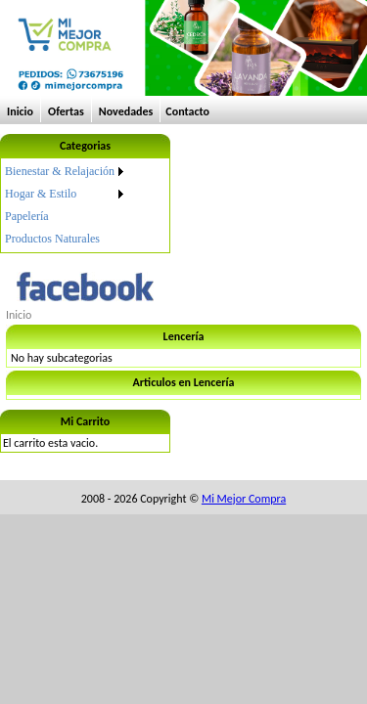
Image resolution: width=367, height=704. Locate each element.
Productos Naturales (52, 238)
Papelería (27, 216)
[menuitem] (65, 171)
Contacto (187, 111)
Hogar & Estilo (40, 193)
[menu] (65, 205)
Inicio (20, 111)
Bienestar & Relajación (60, 171)
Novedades (126, 111)
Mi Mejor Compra (244, 499)
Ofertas (66, 111)
